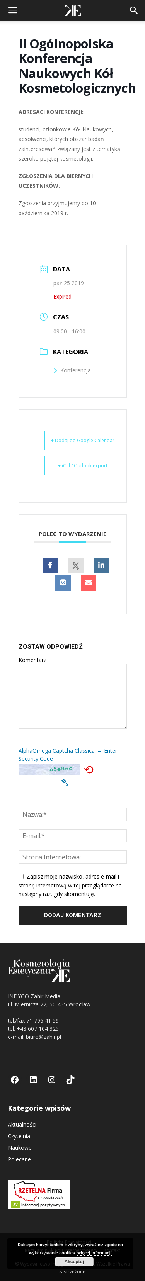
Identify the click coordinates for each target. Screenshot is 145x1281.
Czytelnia (19, 1136)
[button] (12, 10)
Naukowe (20, 1147)
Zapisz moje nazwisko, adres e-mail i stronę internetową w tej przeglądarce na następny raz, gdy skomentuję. (70, 885)
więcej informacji (94, 1252)
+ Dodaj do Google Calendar (82, 440)
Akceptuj (74, 1261)
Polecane (19, 1159)
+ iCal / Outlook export (82, 465)
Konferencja (72, 370)
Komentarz (32, 659)
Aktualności (22, 1124)
